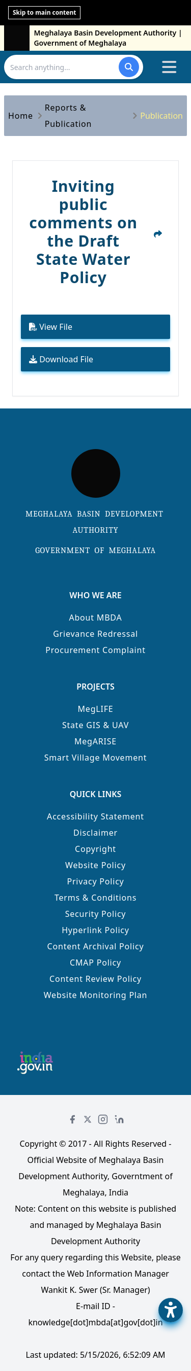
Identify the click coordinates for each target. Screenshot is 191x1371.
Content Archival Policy (95, 946)
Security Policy (95, 913)
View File (50, 326)
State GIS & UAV (95, 725)
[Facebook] (72, 1119)
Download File (61, 359)
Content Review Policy (95, 978)
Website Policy (95, 865)
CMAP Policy (95, 962)
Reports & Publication (68, 115)
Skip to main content (44, 12)
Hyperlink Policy (95, 930)
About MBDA (95, 617)
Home (20, 115)
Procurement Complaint (95, 650)
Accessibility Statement (95, 816)
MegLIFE (96, 708)
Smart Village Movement (95, 757)
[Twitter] (88, 1119)
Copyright (95, 848)
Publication (161, 115)
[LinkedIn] (119, 1119)
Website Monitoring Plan (96, 995)
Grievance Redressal (95, 633)
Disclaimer (95, 832)
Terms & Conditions (95, 897)
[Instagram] (103, 1119)
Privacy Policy (95, 881)
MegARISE (95, 741)
